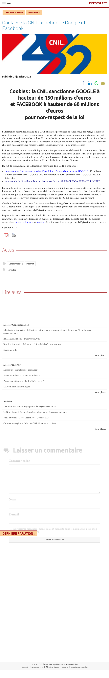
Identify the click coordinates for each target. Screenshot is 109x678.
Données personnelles (79, 667)
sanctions (41, 222)
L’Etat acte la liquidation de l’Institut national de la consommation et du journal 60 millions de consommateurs (47, 409)
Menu (9, 4)
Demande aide (10, 427)
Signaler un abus (37, 667)
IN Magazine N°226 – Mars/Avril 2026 (21, 416)
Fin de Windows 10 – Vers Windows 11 (22, 452)
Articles (12, 277)
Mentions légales (52, 667)
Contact (25, 667)
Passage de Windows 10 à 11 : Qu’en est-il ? (23, 458)
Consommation (14, 12)
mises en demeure (24, 222)
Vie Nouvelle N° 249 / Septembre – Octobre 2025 (26, 495)
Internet (34, 12)
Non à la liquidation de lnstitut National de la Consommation (32, 421)
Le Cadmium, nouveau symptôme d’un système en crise (29, 483)
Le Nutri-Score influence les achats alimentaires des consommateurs (35, 489)
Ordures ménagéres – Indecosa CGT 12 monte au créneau (30, 500)
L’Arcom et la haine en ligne (16, 464)
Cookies (65, 667)
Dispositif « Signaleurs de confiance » (21, 447)
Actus (8, 244)
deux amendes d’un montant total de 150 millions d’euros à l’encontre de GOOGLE (46, 171)
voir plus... (100, 432)
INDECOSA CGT (98, 3)
